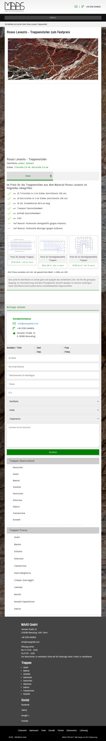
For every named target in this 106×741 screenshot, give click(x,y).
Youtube (24, 720)
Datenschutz (72, 730)
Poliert (39, 175)
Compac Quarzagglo (24, 580)
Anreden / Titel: (14, 347)
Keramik (16, 519)
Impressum (33, 730)
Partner (61, 730)
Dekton (16, 506)
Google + (25, 715)
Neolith (17, 594)
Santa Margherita (22, 572)
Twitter (24, 710)
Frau (65, 347)
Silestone (17, 500)
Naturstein (18, 467)
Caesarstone (19, 513)
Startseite (22, 730)
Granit (16, 474)
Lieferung (84, 730)
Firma (66, 351)
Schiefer (17, 487)
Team (43, 730)
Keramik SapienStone (24, 601)
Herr (38, 347)
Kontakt (52, 730)
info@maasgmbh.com (28, 323)
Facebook (25, 704)
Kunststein (18, 493)
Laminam (18, 587)
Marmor (16, 480)
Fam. (38, 351)
